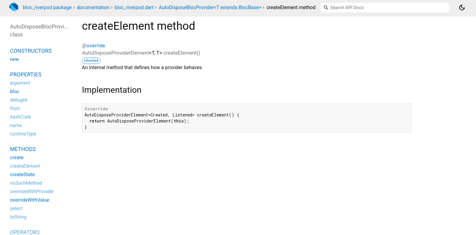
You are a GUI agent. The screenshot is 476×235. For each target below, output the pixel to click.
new (14, 59)
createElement (25, 166)
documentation (93, 7)
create (17, 157)
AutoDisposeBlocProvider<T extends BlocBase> (210, 7)
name (16, 125)
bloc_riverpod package (47, 7)
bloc (14, 91)
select (16, 208)
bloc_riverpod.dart (134, 7)
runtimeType (23, 134)
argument (20, 83)
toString (18, 217)
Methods (23, 149)
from (15, 108)
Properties (25, 74)
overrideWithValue (29, 200)
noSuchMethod (26, 183)
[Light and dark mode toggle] (462, 7)
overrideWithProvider (32, 191)
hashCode (20, 117)
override (96, 45)
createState (22, 174)
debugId (18, 100)
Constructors (31, 51)
